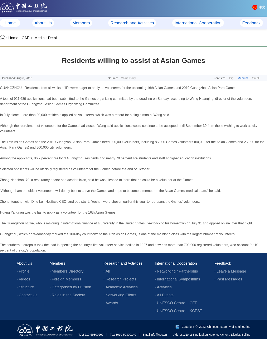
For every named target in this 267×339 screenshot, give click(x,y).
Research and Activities (132, 23)
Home (10, 23)
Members (81, 23)
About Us (43, 23)
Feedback (251, 23)
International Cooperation (198, 23)
